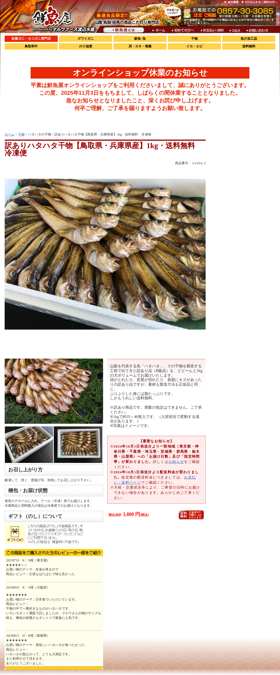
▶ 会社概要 (231, 2)
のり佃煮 (85, 46)
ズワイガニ (85, 39)
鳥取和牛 (31, 46)
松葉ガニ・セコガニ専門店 (31, 39)
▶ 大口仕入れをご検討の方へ (259, 2)
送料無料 (248, 46)
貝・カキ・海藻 (140, 46)
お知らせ (176, 462)
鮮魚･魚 (140, 39)
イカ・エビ (194, 46)
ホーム (9, 134)
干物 (194, 39)
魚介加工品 (249, 39)
